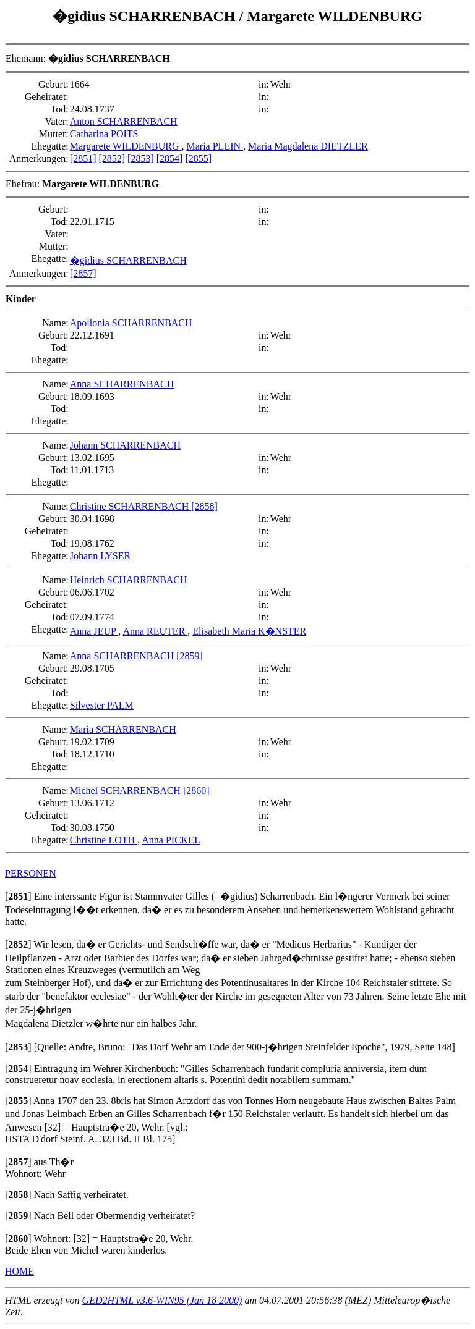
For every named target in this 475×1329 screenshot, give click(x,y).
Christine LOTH (103, 840)
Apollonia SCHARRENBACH (131, 323)
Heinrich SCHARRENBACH (128, 580)
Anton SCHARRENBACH (124, 121)
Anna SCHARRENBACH (122, 384)
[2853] (140, 158)
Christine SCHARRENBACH (130, 506)
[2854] (169, 158)
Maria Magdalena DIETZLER (308, 146)
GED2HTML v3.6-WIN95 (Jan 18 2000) (162, 1300)
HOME (19, 1271)
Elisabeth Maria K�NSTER (249, 631)
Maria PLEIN (215, 146)
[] (18, 896)
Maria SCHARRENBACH (123, 729)
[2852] (111, 158)
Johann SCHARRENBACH (125, 445)
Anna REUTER (154, 631)
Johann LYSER (100, 556)
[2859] (189, 656)
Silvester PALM (102, 705)
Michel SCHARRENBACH (126, 790)
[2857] (83, 273)
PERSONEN (30, 873)
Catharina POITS (104, 134)
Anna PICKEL (171, 840)
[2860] (196, 790)
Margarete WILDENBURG (334, 16)
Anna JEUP (94, 631)
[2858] (204, 506)
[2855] (198, 158)
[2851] (83, 158)
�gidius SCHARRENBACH (146, 16)
